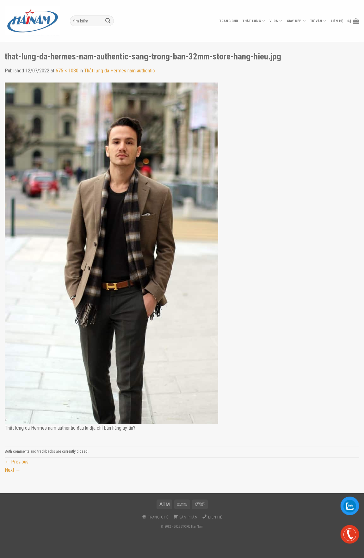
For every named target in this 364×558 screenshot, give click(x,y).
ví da (275, 21)
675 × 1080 (67, 71)
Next (13, 470)
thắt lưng (254, 21)
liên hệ (337, 21)
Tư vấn (318, 21)
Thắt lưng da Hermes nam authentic (119, 71)
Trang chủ (228, 21)
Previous (16, 462)
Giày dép (296, 21)
